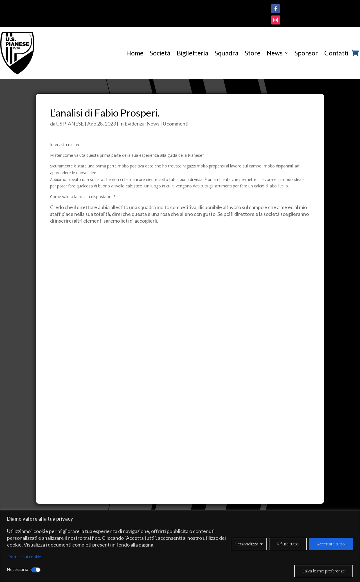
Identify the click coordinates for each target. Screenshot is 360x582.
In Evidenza (132, 123)
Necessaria (17, 569)
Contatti (336, 53)
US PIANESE (70, 123)
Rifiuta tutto (288, 544)
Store (252, 53)
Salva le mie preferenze (323, 571)
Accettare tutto (331, 544)
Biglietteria (192, 53)
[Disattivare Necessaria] (35, 569)
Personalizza (246, 544)
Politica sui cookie (24, 556)
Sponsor (306, 53)
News (275, 53)
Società (160, 53)
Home (134, 53)
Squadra (226, 53)
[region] (180, 546)
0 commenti (175, 123)
